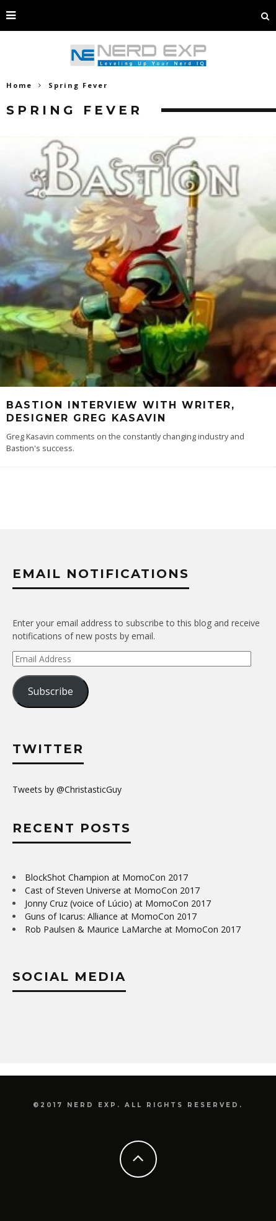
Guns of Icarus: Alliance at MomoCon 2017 (111, 916)
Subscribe (50, 691)
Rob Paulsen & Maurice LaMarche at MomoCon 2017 (133, 929)
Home (19, 85)
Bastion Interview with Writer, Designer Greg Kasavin (120, 411)
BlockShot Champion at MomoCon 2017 (106, 877)
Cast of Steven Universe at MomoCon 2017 (112, 890)
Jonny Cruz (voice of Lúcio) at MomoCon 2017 (118, 903)
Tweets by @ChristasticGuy (67, 789)
